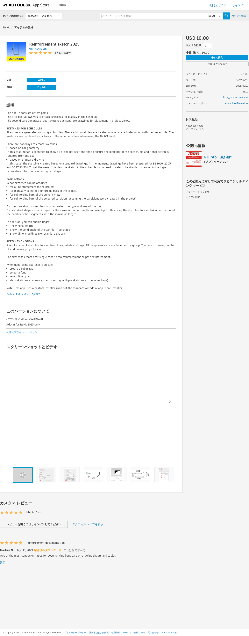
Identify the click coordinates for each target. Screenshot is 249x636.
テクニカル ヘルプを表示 (87, 524)
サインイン (239, 5)
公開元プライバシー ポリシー (23, 332)
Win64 (41, 80)
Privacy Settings (169, 632)
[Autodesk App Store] (26, 5)
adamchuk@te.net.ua (236, 103)
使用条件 (115, 632)
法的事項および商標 (99, 632)
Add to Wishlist (217, 63)
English (41, 87)
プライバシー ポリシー (75, 632)
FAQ (143, 632)
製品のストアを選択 (40, 16)
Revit (6, 27)
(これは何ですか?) (73, 550)
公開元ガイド (218, 5)
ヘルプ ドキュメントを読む (23, 294)
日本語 (64, 5)
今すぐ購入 (217, 57)
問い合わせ (153, 632)
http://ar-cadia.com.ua (235, 97)
